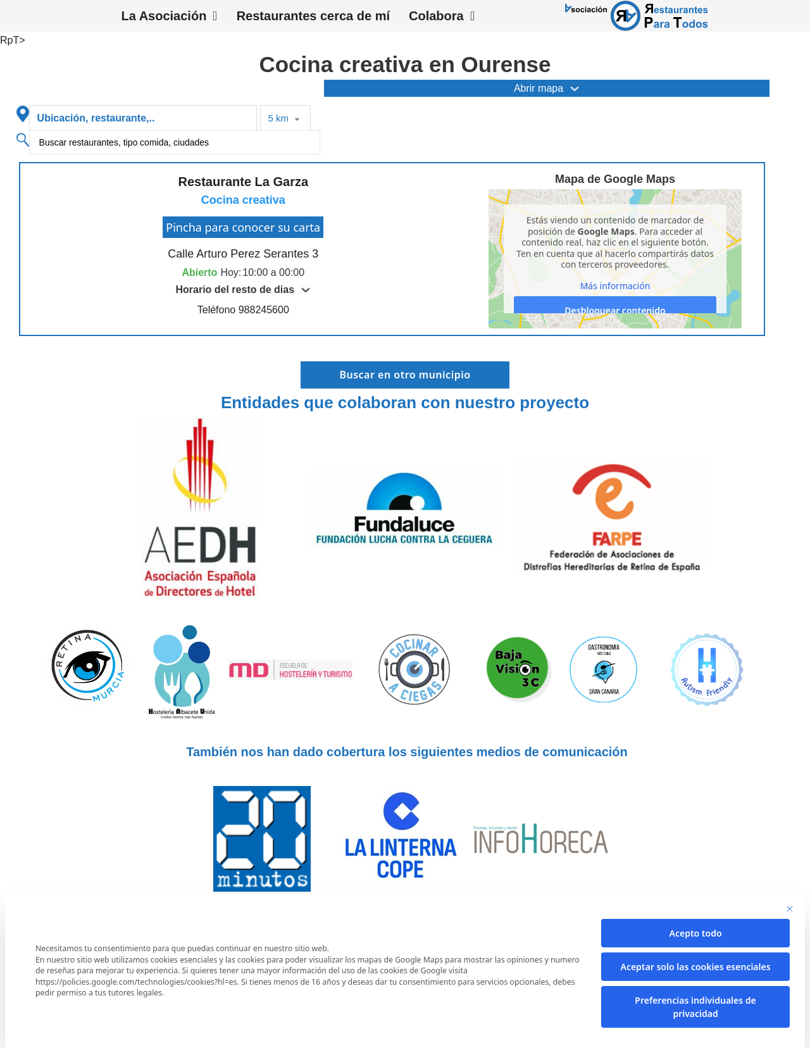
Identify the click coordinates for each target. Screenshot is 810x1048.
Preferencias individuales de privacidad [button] (695, 1007)
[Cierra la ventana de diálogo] (790, 909)
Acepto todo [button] (696, 933)
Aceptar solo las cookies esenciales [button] (695, 967)
